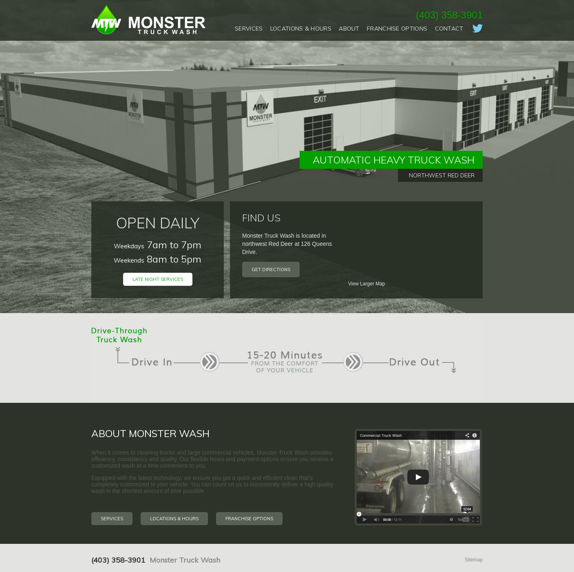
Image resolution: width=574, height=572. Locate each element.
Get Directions (271, 269)
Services (249, 28)
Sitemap (474, 560)
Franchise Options (397, 28)
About (349, 28)
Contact (449, 28)
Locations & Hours (300, 28)
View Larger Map (366, 284)
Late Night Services (157, 279)
